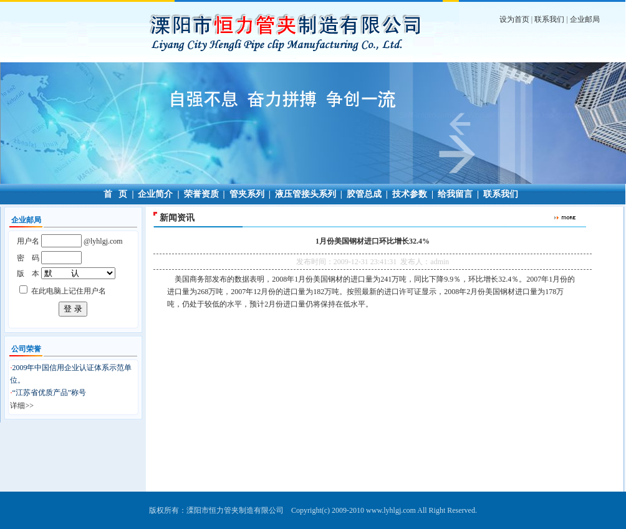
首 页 (116, 194)
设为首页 (514, 19)
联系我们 (549, 19)
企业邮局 (585, 19)
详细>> (22, 405)
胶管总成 (364, 194)
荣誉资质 (201, 194)
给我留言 (455, 194)
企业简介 (155, 194)
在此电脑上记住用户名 (68, 291)
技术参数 (409, 194)
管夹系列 (246, 194)
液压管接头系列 (305, 194)
